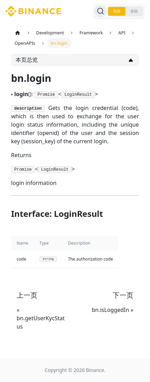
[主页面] (17, 33)
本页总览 (27, 59)
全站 (134, 11)
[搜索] (100, 11)
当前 (117, 11)
